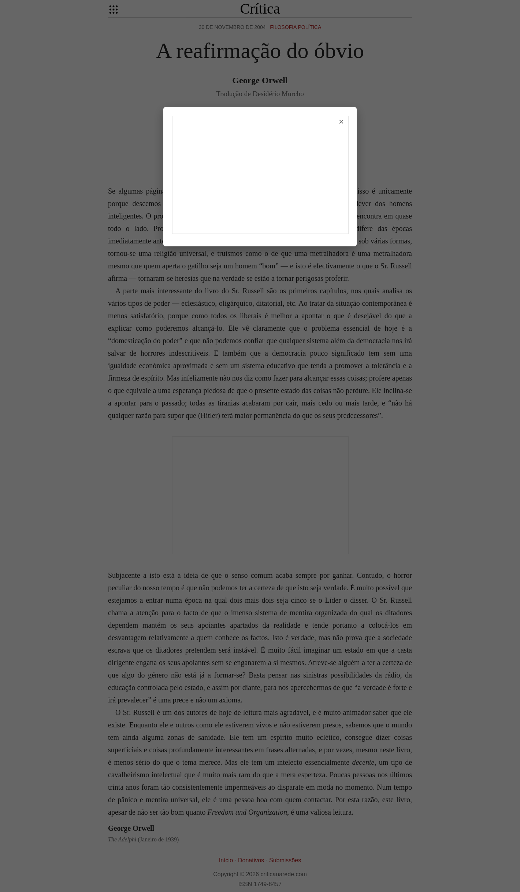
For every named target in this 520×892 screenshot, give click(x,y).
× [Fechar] (341, 121)
